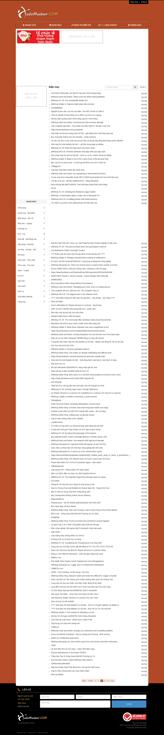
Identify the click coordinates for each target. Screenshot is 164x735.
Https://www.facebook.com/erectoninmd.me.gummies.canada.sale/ (78, 356)
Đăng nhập (134, 2)
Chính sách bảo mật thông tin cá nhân (133, 725)
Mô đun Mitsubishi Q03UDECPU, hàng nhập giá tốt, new (74, 367)
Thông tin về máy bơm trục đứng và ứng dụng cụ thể (72, 484)
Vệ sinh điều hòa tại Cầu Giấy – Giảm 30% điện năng (73, 649)
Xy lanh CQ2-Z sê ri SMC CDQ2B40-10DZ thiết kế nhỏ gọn (75, 525)
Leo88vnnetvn (57, 422)
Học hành (31, 286)
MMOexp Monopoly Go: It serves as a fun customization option (76, 451)
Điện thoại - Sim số (31, 218)
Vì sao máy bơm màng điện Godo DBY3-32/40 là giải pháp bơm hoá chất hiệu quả (84, 177)
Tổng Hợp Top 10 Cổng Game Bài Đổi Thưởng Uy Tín (73, 656)
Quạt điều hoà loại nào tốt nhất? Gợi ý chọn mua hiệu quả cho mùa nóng (80, 587)
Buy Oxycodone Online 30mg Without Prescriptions (72, 283)
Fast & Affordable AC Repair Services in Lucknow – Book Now (76, 305)
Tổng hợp (31, 302)
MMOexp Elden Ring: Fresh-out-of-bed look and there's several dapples (80, 521)
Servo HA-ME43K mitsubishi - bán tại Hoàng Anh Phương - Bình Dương (80, 634)
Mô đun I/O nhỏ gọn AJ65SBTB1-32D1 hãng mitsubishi (73, 616)
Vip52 (53, 645)
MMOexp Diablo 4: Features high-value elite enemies (72, 104)
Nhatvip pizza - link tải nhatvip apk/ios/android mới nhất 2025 (75, 503)
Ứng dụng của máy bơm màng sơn (65, 623)
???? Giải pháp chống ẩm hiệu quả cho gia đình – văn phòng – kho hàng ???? (83, 298)
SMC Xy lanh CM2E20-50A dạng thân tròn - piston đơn (73, 309)
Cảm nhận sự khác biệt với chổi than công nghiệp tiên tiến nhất (77, 448)
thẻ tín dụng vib (43, 732)
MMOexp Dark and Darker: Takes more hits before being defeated (78, 97)
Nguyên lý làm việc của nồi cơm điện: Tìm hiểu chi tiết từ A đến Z (77, 111)
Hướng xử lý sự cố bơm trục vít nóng (66, 539)
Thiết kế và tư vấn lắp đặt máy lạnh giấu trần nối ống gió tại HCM (77, 386)
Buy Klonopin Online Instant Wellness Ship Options (72, 660)
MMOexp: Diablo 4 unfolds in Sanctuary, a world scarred (74, 397)
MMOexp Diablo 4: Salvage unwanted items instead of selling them (78, 258)
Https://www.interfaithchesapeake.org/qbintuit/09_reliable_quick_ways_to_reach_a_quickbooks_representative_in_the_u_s (91, 455)
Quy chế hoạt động (139, 723)
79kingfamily (56, 400)
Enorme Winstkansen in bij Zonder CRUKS (68, 653)
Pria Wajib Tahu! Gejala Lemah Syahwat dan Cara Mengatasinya (77, 561)
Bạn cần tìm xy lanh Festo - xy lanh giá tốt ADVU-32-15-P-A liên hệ (78, 163)
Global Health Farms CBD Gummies (66, 316)
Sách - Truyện (31, 270)
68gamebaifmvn (57, 499)
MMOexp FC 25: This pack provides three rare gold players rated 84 (78, 247)
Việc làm (31, 281)
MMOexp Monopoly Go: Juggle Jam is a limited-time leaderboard (77, 565)
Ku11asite (55, 481)
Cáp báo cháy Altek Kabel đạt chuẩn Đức (68, 170)
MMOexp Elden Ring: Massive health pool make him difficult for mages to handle (83, 576)
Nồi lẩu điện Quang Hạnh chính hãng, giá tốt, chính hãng (74, 119)
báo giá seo (32, 732)
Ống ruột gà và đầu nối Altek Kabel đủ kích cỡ (70, 371)
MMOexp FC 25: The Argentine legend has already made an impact (78, 477)
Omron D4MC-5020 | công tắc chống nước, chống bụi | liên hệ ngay (78, 269)
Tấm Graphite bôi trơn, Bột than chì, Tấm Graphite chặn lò (75, 291)
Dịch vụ (31, 291)
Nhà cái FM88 (56, 302)
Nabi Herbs (55, 532)
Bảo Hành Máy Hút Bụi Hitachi (63, 506)
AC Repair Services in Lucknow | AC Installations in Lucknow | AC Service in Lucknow (86, 393)
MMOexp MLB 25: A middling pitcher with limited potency (74, 199)
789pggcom (56, 166)
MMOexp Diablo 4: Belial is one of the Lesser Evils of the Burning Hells (80, 159)
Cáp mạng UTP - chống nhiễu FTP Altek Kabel (70, 470)
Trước (90, 681)
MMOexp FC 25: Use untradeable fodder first (69, 100)
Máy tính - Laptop (31, 223)
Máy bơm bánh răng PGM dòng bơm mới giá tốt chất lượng (75, 667)
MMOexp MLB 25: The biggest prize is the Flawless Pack (74, 294)
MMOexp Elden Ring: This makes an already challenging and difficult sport (81, 353)
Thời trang (31, 208)
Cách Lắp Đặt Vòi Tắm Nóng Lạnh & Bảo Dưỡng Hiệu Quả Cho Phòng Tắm (82, 579)
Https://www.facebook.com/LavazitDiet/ (67, 130)
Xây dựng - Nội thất (31, 244)
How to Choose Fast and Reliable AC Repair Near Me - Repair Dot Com (80, 488)
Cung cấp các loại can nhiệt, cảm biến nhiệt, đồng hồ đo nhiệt (76, 583)
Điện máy (31, 234)
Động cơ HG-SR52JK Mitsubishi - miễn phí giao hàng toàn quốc (77, 554)
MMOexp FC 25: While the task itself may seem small (72, 148)
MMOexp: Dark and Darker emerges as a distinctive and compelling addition (82, 631)
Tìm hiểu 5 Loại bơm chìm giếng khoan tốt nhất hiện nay (74, 203)
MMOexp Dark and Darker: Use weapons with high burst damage (77, 440)
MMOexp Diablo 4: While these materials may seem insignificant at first (80, 327)
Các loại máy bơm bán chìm (62, 345)
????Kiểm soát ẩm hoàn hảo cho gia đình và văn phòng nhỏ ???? (78, 254)
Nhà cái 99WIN (57, 674)
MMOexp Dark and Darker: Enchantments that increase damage (77, 122)
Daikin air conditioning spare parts (65, 638)
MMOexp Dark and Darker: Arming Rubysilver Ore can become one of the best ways (85, 334)
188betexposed (57, 466)
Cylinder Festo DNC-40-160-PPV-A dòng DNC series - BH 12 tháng (78, 411)
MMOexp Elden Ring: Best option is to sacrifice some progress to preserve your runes (86, 375)
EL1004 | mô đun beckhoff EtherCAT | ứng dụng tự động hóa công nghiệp (81, 261)
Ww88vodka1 (56, 280)
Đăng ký (144, 2)
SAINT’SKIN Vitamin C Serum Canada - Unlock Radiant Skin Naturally (79, 276)
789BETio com (57, 568)
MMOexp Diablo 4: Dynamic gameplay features (70, 349)
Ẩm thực (31, 255)
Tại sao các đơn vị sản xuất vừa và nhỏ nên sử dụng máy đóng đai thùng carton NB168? (87, 141)
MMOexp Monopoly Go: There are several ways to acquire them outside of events (84, 265)
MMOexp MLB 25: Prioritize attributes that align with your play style (78, 152)
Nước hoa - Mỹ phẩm (31, 213)
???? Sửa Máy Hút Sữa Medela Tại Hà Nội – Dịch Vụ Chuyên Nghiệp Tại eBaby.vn (85, 605)
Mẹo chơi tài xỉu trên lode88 (62, 601)
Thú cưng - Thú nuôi (31, 265)
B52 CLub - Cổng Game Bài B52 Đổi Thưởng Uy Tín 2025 (74, 514)
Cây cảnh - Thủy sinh (31, 260)
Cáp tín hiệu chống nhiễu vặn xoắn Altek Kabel (70, 671)
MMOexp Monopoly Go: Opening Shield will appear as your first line (78, 444)
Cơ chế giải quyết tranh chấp (136, 727)
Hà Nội (143, 87)
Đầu (84, 681)
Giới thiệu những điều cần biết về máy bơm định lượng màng (76, 93)
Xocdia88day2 (57, 108)
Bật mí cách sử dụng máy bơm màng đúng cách (70, 492)
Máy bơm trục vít (58, 364)
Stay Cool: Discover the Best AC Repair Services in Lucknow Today (78, 550)
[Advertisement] (109, 12)
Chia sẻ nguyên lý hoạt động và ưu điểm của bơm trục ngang (76, 115)
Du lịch (31, 276)
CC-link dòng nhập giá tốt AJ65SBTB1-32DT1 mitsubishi (74, 590)
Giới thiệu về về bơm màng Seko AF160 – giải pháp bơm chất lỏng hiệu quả (82, 133)
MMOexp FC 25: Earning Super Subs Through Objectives (74, 389)
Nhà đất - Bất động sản (31, 239)
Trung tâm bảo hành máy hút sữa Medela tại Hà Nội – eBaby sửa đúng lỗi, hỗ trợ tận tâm (87, 342)
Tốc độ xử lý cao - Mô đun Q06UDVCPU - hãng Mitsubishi (74, 181)
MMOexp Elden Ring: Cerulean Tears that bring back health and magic (79, 408)
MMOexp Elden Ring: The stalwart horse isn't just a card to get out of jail (80, 459)
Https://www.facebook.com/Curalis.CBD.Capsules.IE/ (72, 378)
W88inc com (56, 557)
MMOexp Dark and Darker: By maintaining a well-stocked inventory (78, 174)
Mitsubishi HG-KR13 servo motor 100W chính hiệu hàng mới (75, 323)
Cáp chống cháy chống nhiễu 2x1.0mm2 (67, 536)
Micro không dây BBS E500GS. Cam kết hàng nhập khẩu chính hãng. (79, 184)
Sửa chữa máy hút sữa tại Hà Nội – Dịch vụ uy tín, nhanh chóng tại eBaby (81, 155)
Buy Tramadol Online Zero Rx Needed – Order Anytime (73, 137)
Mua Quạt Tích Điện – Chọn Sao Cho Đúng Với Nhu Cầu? (75, 594)
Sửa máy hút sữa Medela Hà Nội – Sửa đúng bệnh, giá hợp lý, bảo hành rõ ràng (83, 360)
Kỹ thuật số (31, 229)
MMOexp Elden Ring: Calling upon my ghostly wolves (72, 415)
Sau (112, 681)
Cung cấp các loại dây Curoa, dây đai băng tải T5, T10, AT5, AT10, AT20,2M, (82, 547)
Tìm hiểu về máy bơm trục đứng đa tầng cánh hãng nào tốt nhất (77, 426)
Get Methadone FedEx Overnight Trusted (68, 250)
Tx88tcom (55, 627)
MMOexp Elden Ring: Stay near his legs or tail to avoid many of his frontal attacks (84, 510)
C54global (55, 517)
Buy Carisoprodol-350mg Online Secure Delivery (71, 495)
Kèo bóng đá (56, 382)
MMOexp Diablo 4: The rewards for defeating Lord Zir (72, 612)
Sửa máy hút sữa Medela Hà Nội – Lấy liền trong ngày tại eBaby (77, 144)
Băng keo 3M (21, 732)
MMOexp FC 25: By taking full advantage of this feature (73, 433)
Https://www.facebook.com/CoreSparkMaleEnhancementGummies (78, 331)
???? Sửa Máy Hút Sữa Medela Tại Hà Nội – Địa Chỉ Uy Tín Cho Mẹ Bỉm (81, 609)
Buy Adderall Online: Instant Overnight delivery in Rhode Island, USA (79, 437)
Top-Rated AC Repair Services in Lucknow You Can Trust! (74, 598)
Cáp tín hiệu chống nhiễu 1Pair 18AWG (67, 419)
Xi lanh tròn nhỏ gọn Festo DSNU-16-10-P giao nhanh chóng (75, 429)
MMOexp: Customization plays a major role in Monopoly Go (75, 195)
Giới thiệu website (31, 297)
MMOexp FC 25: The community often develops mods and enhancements (81, 320)
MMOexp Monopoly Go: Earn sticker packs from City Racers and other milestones (84, 642)
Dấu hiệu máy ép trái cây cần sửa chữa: (67, 312)
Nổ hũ (53, 188)
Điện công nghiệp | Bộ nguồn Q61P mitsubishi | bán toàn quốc (76, 528)
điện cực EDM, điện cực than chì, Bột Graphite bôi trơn (73, 473)
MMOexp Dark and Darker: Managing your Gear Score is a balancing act (80, 287)
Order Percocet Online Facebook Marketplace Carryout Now (75, 404)
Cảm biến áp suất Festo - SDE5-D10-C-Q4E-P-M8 (71, 620)
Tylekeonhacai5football (60, 664)
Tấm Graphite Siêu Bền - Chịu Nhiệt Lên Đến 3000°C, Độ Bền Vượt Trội (80, 126)
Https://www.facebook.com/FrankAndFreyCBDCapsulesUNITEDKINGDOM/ (81, 272)
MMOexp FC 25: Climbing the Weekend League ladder (73, 192)
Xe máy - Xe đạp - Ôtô (31, 250)
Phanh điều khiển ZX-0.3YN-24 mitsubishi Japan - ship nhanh (76, 462)
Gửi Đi (129, 704)
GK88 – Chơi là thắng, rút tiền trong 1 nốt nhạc (70, 572)
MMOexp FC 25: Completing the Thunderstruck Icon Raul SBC (76, 543)
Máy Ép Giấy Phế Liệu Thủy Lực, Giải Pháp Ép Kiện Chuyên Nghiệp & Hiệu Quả (84, 243)
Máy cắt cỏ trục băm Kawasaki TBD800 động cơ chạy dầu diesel (77, 338)
